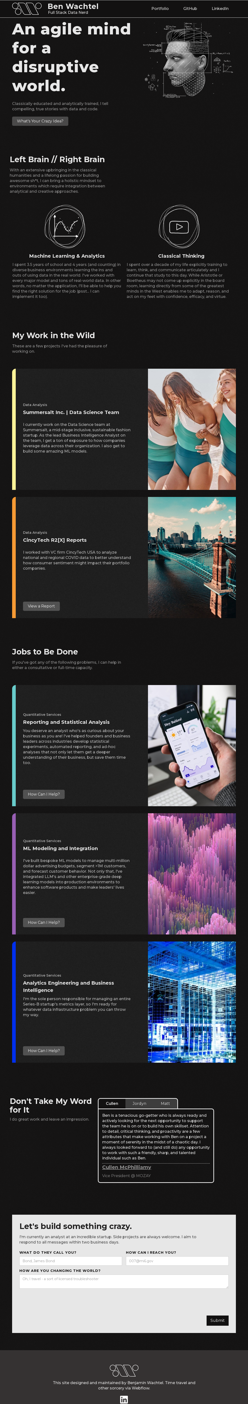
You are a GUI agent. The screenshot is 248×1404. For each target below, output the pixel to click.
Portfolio (160, 8)
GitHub (190, 8)
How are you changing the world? (60, 1270)
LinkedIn (220, 8)
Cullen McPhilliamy (126, 1167)
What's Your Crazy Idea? (40, 121)
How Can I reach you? (151, 1252)
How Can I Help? (44, 794)
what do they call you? (48, 1252)
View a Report (41, 606)
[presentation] (56, 1300)
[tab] (111, 1103)
